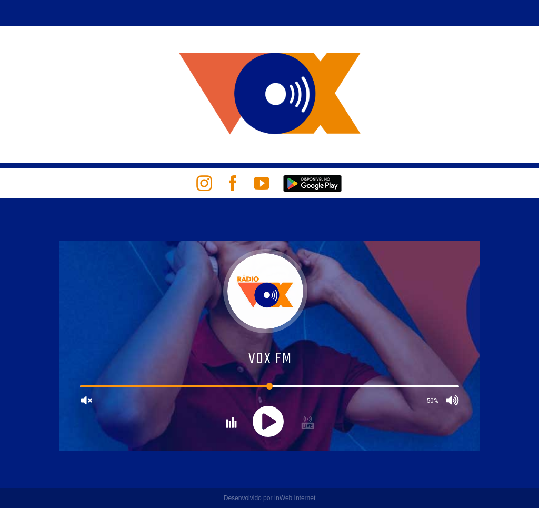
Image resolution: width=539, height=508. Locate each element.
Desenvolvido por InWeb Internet (270, 498)
